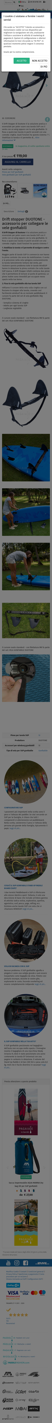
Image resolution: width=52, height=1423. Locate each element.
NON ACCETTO (39, 60)
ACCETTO (21, 60)
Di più (43, 66)
